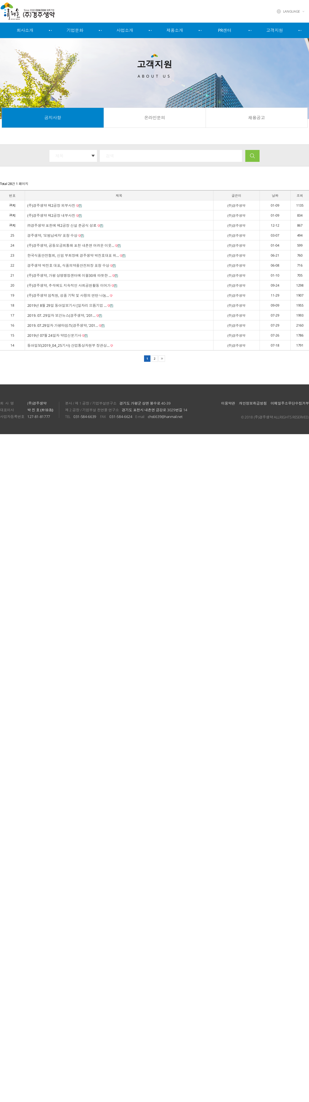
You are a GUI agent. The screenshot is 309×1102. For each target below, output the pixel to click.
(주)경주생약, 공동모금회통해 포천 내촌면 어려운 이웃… (74, 245)
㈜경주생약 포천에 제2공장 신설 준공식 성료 (65, 225)
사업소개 (124, 30)
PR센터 (225, 30)
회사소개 (25, 30)
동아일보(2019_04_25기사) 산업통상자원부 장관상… (70, 345)
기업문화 (75, 30)
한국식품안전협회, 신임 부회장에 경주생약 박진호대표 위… (76, 255)
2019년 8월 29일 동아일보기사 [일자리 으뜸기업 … (70, 305)
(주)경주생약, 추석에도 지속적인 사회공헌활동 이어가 (72, 285)
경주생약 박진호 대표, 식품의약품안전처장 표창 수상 (71, 265)
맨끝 (162, 358)
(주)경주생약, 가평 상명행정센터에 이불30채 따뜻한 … (72, 275)
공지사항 (52, 117)
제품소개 (174, 30)
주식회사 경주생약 (39, 11)
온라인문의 (154, 117)
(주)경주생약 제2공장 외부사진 (54, 205)
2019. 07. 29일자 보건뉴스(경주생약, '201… (64, 315)
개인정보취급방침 (253, 403)
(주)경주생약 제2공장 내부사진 (54, 215)
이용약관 (228, 403)
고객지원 (274, 30)
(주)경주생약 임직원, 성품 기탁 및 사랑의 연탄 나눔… (70, 295)
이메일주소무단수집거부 (290, 403)
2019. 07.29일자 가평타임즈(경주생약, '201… (66, 325)
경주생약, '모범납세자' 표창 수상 (55, 235)
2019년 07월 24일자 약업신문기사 (57, 335)
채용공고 (256, 117)
